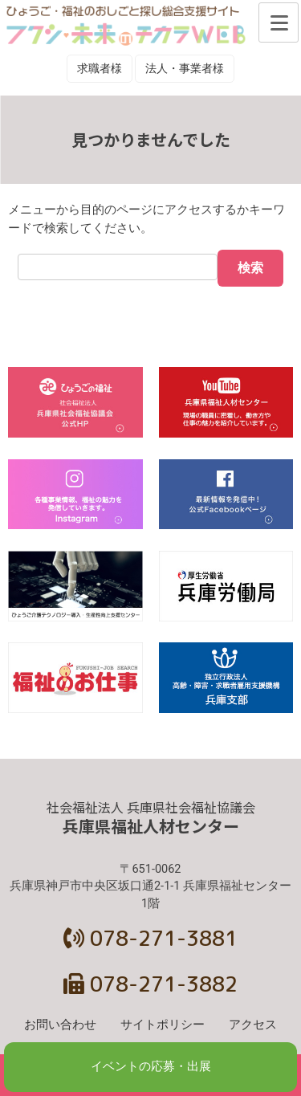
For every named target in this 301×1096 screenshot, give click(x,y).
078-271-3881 (150, 937)
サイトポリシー (162, 1025)
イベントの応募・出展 (151, 1067)
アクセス (253, 1025)
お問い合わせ (60, 1025)
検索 (250, 267)
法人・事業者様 (184, 68)
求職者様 (99, 68)
